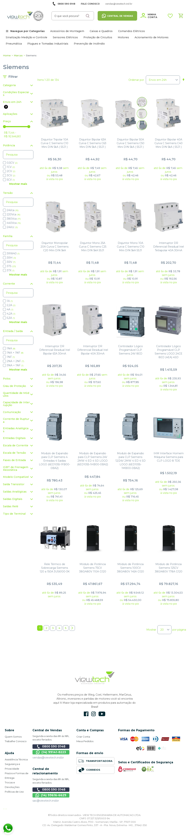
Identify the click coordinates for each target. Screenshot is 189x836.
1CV (11, 167)
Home (7, 55)
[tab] (18, 85)
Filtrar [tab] (13, 76)
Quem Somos (13, 736)
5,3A (11, 318)
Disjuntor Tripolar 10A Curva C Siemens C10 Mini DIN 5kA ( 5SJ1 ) (54, 143)
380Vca (14, 218)
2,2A (11, 305)
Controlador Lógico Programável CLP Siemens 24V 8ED (130, 350)
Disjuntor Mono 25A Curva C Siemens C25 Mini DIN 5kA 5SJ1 (92, 246)
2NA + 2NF (15, 361)
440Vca (14, 223)
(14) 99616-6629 (50, 795)
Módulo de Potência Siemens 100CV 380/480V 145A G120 (130, 567)
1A (10, 301)
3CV (11, 175)
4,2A (11, 313)
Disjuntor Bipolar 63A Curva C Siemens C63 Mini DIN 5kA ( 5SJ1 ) (92, 143)
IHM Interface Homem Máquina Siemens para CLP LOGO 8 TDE (169, 457)
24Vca (12, 210)
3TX (10, 270)
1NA (11, 348)
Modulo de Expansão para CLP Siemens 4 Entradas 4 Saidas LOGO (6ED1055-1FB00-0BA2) (54, 461)
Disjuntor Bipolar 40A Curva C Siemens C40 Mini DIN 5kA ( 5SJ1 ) (168, 143)
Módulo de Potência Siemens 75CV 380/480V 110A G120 (92, 567)
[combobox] (72, 15)
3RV (11, 262)
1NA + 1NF (15, 352)
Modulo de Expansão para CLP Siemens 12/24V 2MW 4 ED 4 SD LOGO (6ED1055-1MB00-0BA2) (130, 461)
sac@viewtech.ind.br (45, 800)
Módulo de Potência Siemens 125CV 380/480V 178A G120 (168, 567)
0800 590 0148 (66, 3)
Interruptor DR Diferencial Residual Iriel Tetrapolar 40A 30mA (168, 246)
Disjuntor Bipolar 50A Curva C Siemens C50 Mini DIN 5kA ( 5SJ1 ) (130, 143)
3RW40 (13, 253)
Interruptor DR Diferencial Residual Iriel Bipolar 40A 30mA (92, 350)
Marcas (18, 55)
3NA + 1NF (15, 365)
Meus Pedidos (84, 741)
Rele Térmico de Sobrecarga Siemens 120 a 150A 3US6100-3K (55, 567)
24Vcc (12, 227)
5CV (11, 179)
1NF (11, 357)
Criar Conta (83, 736)
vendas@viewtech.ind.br (48, 757)
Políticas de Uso (14, 791)
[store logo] (25, 16)
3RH (11, 257)
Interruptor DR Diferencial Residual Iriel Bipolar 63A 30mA (54, 350)
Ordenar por (136, 80)
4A (10, 309)
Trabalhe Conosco (16, 741)
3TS (11, 266)
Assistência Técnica (16, 759)
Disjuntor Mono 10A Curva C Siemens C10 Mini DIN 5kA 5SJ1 (130, 246)
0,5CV (12, 162)
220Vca (13, 214)
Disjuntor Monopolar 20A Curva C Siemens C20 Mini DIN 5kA (54, 246)
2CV (11, 171)
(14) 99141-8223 (51, 752)
